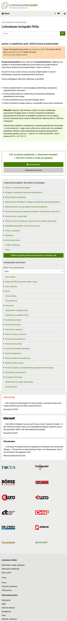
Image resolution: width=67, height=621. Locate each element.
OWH (4, 604)
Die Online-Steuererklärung (18, 8)
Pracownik (9, 306)
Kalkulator (9, 235)
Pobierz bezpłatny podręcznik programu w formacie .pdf (33, 255)
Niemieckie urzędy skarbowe (13, 565)
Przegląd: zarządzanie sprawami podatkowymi (23, 192)
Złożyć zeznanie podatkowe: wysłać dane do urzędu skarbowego (31, 221)
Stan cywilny (10, 277)
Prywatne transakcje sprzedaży (17, 348)
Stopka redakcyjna (12, 245)
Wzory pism (6, 573)
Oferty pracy (7, 590)
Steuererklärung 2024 (37, 49)
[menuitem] (57, 14)
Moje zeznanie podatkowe (15, 197)
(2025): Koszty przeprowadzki (15, 55)
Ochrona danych (8, 608)
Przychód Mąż (11, 296)
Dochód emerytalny (13, 325)
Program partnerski (9, 586)
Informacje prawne (12, 240)
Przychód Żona (11, 301)
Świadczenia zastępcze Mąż (16, 310)
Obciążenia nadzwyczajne (15, 372)
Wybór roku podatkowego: (13, 267)
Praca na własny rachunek (15, 334)
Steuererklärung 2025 (14, 52)
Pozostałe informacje (13, 377)
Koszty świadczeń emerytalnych (18, 358)
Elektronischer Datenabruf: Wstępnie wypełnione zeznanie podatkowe (32, 202)
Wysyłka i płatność (9, 619)
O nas (4, 577)
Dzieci (7, 291)
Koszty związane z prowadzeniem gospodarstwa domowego (29, 368)
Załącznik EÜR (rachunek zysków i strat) (21, 282)
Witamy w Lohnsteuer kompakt (17, 188)
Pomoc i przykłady (12, 231)
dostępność (6, 611)
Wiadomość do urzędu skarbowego (19, 382)
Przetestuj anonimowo (33, 170)
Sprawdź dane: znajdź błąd (16, 216)
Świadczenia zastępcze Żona (16, 315)
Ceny (4, 615)
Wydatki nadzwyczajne (14, 363)
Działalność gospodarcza (15, 339)
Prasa (7, 250)
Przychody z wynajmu (14, 329)
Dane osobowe (11, 286)
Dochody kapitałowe (13, 320)
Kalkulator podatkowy (10, 569)
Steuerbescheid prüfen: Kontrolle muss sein (22, 226)
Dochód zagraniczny (13, 353)
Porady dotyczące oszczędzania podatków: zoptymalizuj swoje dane (32, 211)
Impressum (6, 600)
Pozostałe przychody (13, 344)
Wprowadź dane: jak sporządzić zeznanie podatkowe (26, 207)
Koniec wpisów (11, 387)
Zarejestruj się (33, 164)
